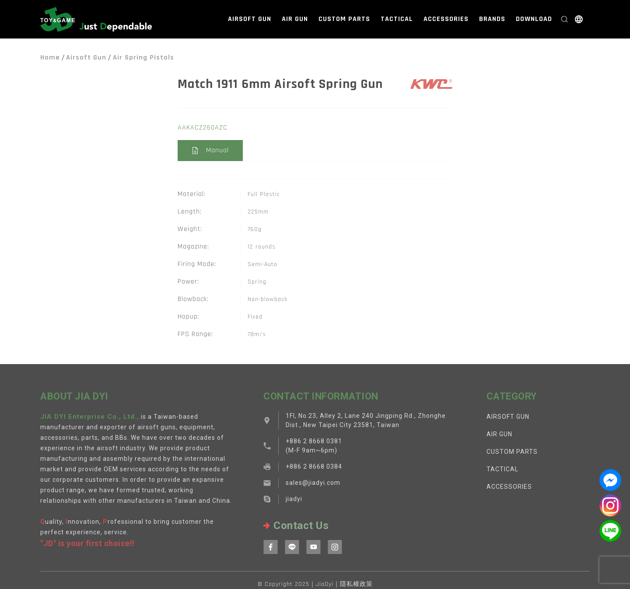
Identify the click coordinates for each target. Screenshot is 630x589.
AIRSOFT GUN (249, 19)
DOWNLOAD (534, 19)
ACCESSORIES (446, 19)
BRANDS (492, 19)
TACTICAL (397, 19)
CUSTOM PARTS (344, 19)
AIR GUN (295, 19)
